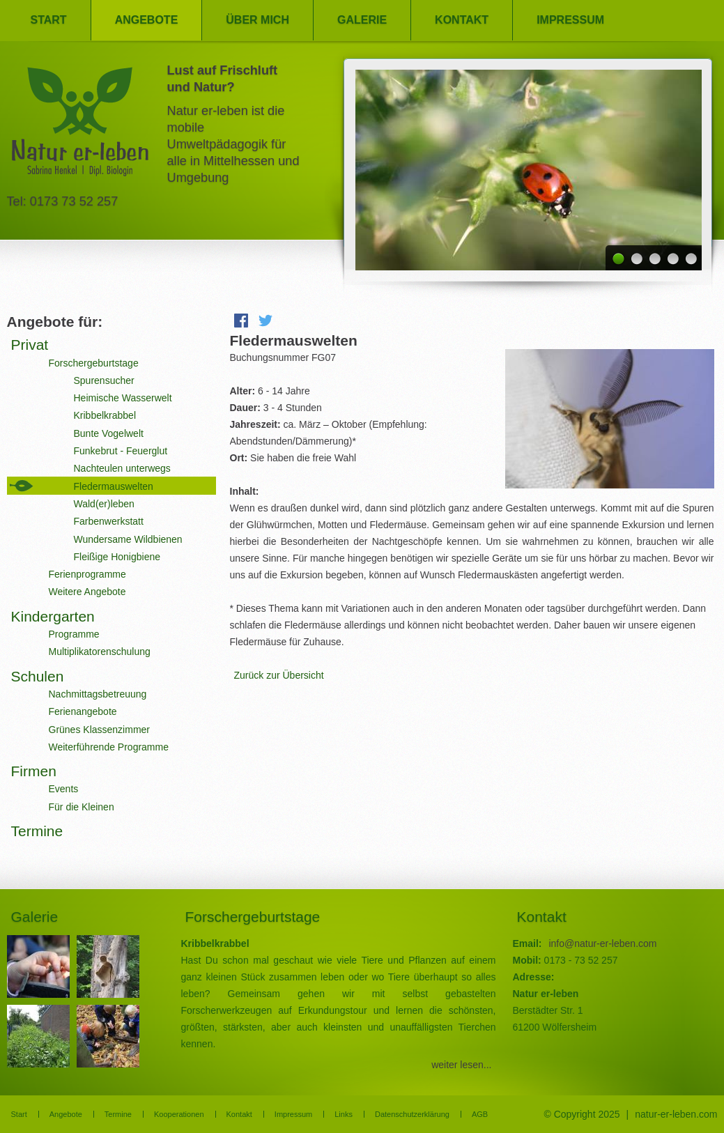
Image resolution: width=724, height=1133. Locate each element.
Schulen (37, 676)
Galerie (362, 20)
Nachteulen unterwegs (122, 468)
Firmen (33, 771)
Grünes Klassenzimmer (100, 729)
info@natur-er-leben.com (602, 943)
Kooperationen (179, 1114)
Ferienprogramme (87, 574)
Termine (37, 831)
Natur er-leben (80, 126)
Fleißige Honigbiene (117, 556)
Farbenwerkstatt (109, 521)
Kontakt (461, 20)
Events (64, 788)
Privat (30, 345)
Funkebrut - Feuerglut (121, 450)
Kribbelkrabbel (105, 415)
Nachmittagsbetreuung (98, 694)
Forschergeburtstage (94, 363)
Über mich (257, 20)
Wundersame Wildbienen (128, 539)
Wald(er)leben (104, 503)
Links (343, 1114)
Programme (74, 634)
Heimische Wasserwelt (123, 397)
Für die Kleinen (81, 806)
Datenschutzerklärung (412, 1114)
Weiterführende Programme (109, 747)
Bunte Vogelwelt (109, 433)
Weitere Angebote (87, 591)
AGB (480, 1114)
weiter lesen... (461, 1064)
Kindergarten (53, 616)
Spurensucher (104, 380)
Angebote (146, 20)
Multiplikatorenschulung (100, 651)
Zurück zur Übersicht (279, 675)
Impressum (570, 20)
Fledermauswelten (113, 486)
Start (49, 20)
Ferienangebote (83, 711)
